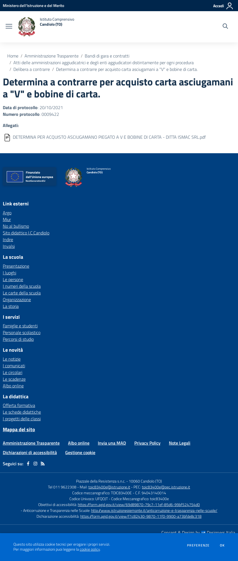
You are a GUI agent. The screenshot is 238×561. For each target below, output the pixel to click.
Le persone (13, 279)
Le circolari (12, 372)
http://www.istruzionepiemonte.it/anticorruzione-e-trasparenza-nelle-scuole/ (154, 510)
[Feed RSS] (42, 463)
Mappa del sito (19, 429)
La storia (11, 306)
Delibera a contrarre (31, 69)
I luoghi (9, 272)
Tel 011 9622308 (62, 487)
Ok (222, 545)
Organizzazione (17, 299)
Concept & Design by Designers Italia (198, 532)
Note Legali (179, 443)
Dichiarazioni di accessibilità (30, 452)
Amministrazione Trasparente (52, 55)
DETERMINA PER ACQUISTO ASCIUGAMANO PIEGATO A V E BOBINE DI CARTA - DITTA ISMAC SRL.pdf (109, 137)
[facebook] (28, 463)
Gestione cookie (80, 452)
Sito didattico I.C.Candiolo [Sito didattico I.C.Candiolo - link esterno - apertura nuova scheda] (26, 232)
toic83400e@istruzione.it (109, 487)
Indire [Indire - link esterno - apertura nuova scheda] (8, 239)
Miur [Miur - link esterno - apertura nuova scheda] (7, 219)
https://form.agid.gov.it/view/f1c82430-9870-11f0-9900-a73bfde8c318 (140, 516)
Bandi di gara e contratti (107, 55)
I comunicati (14, 365)
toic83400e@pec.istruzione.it (166, 487)
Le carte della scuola (22, 292)
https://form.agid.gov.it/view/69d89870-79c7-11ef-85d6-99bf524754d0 (139, 504)
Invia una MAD (112, 443)
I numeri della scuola (22, 286)
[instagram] (35, 463)
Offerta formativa (19, 405)
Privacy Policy (147, 443)
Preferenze (198, 545)
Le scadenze (14, 379)
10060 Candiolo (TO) (145, 481)
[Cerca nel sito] (225, 26)
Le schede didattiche (22, 412)
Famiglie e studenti (20, 325)
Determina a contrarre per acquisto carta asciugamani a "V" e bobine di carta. (127, 69)
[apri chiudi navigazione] (9, 26)
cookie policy (90, 549)
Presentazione (16, 266)
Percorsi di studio (18, 339)
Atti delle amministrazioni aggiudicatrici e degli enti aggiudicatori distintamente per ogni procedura (103, 62)
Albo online (13, 385)
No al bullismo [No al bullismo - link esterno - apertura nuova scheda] (16, 226)
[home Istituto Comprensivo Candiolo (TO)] (46, 27)
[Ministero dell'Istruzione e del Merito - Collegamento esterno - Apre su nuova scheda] (33, 5)
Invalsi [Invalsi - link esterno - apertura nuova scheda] (9, 246)
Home (12, 55)
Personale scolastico (21, 332)
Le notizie (12, 359)
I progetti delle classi (22, 418)
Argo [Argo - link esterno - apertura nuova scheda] (7, 212)
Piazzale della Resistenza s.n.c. (100, 481)
